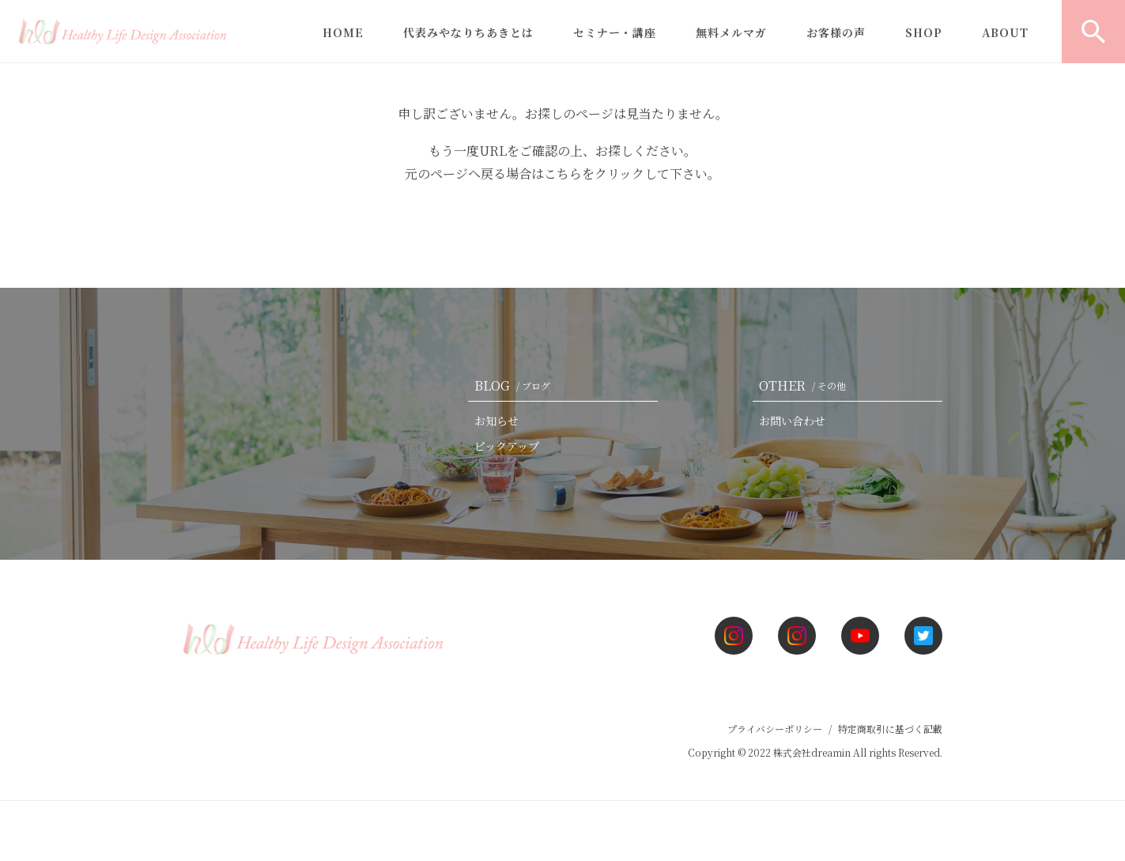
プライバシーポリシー (774, 728)
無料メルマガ (731, 32)
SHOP (923, 32)
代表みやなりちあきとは (468, 32)
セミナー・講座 (614, 32)
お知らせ (496, 421)
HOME (343, 32)
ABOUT (1005, 32)
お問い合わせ (792, 421)
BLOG (515, 385)
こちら (563, 173)
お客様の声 (836, 32)
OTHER (805, 385)
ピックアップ (506, 446)
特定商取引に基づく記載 (890, 728)
